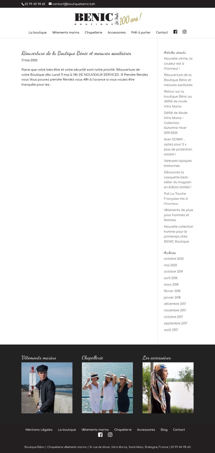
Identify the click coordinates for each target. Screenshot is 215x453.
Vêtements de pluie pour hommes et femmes (178, 215)
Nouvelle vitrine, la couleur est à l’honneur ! (178, 63)
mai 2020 (170, 265)
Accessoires (117, 32)
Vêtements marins (65, 32)
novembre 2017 (175, 310)
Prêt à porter (141, 32)
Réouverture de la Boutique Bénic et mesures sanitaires (76, 53)
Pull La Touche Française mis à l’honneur (176, 198)
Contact (162, 32)
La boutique (38, 32)
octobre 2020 (174, 258)
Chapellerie (93, 32)
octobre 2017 (173, 317)
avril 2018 (170, 278)
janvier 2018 (172, 297)
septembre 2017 (175, 323)
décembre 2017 (175, 303)
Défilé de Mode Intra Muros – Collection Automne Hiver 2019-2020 (175, 122)
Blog (164, 429)
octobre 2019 (173, 271)
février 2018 (172, 291)
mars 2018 (171, 284)
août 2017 (171, 330)
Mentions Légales (38, 429)
